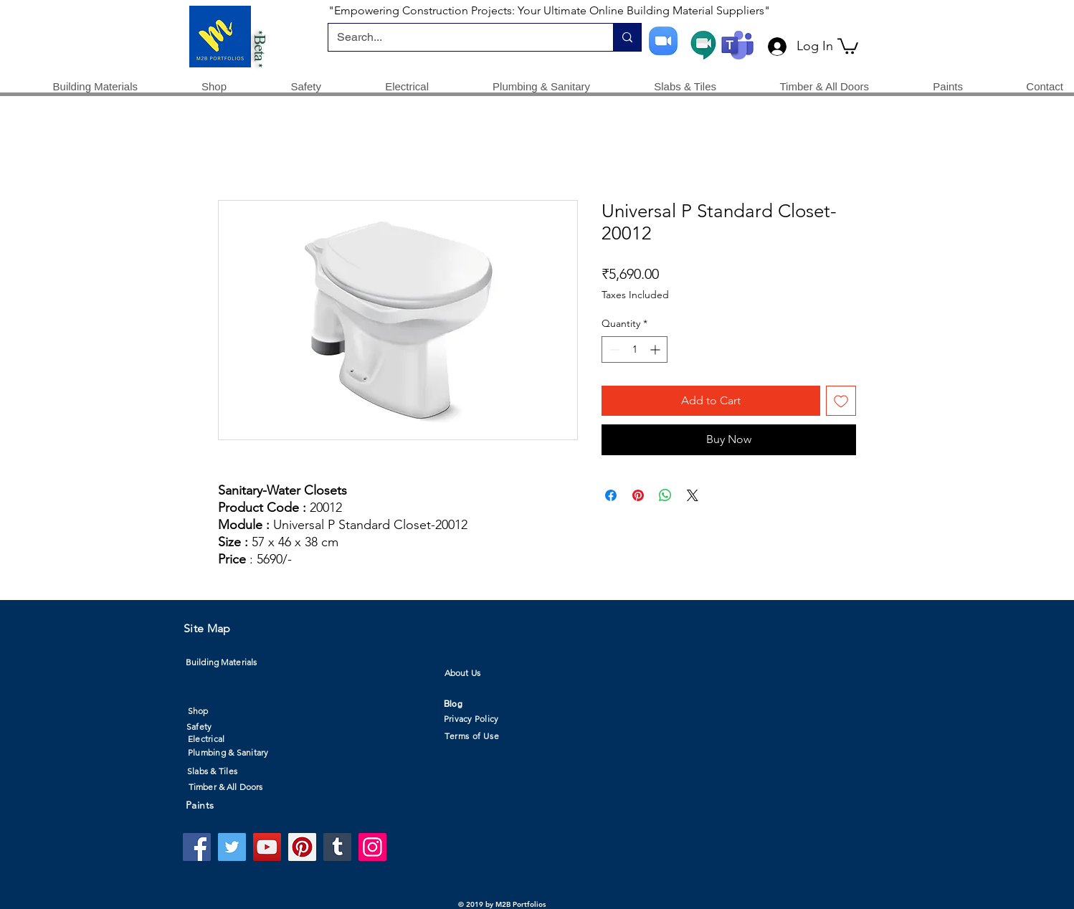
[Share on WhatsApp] (665, 495)
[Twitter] (232, 847)
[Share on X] (692, 495)
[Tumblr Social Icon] (337, 847)
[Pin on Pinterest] (638, 495)
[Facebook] (197, 847)
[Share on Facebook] (610, 495)
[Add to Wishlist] (841, 401)
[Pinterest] (302, 847)
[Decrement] (613, 349)
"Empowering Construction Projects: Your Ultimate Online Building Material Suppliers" (549, 10)
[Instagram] (372, 847)
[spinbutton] (634, 349)
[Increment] (656, 349)
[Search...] (460, 37)
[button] (847, 45)
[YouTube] (267, 847)
